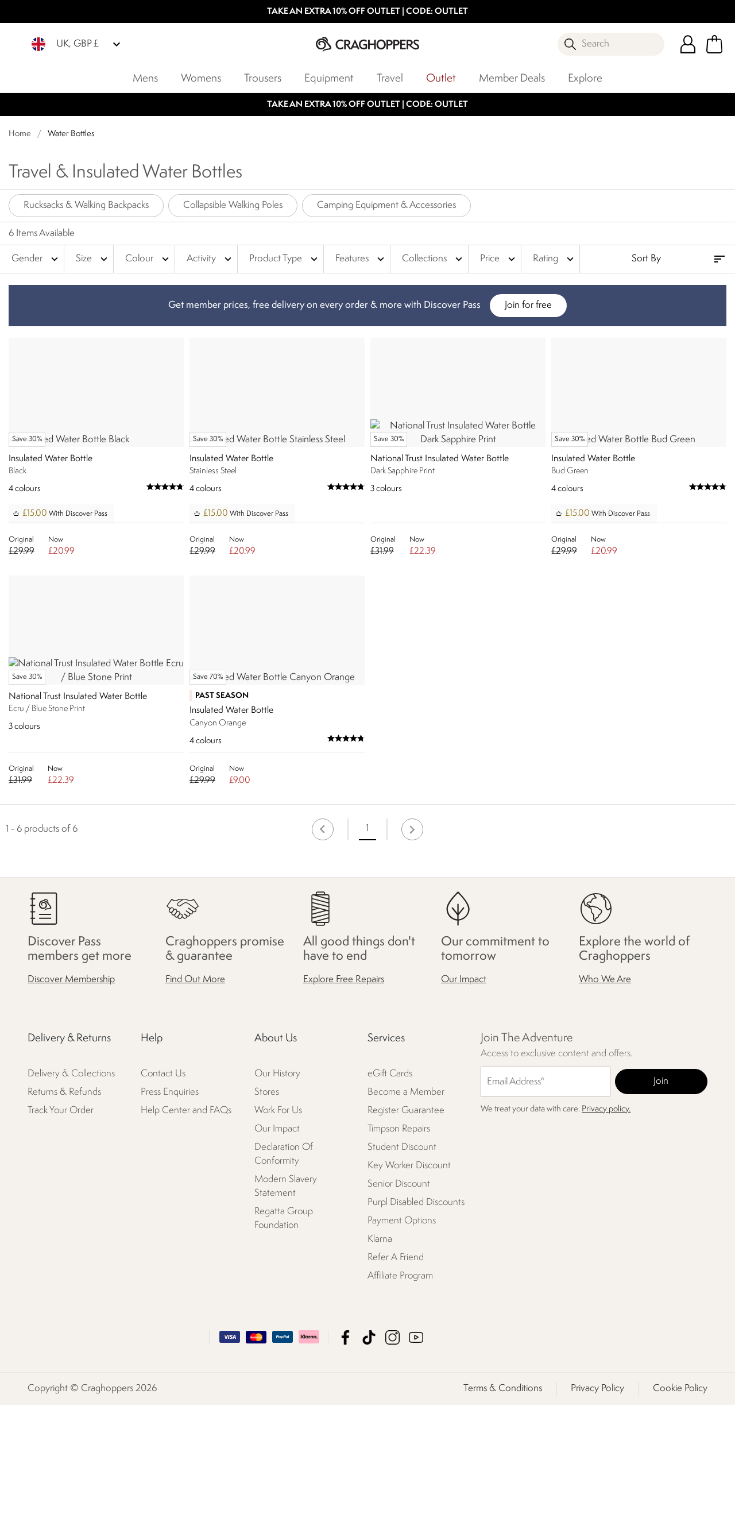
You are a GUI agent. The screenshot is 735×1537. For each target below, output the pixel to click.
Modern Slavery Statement (285, 1319)
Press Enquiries (170, 1225)
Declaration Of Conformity (283, 1287)
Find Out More (195, 1112)
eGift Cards (390, 1206)
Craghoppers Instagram (392, 1469)
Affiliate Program (400, 1409)
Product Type (284, 259)
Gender (36, 259)
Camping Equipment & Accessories (386, 205)
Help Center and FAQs (186, 1243)
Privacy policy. (606, 1242)
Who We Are (605, 1112)
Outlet (441, 78)
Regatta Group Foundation (283, 1351)
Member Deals (512, 78)
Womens (201, 78)
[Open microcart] (714, 44)
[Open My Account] (688, 44)
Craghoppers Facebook (345, 1469)
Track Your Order (61, 1243)
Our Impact (463, 1112)
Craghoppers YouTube (416, 1469)
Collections (433, 259)
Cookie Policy (680, 1521)
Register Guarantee (406, 1243)
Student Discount (402, 1280)
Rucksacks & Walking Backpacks (86, 205)
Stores (266, 1225)
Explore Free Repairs (343, 1112)
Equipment (329, 78)
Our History (277, 1206)
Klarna (380, 1372)
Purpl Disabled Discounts (416, 1335)
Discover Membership (71, 1112)
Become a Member (406, 1225)
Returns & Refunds (64, 1225)
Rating (555, 259)
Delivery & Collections (71, 1206)
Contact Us (163, 1206)
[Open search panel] (611, 44)
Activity (210, 259)
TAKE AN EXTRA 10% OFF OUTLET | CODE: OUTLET (367, 11)
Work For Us (278, 1243)
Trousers (262, 78)
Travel (390, 78)
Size (93, 259)
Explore (585, 78)
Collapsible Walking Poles (233, 205)
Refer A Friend (396, 1390)
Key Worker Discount (409, 1298)
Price (499, 259)
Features (361, 259)
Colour (148, 259)
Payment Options (402, 1353)
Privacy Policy (597, 1521)
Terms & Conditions (502, 1521)
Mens (145, 78)
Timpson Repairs (399, 1261)
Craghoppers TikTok (369, 1469)
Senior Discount (399, 1317)
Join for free (528, 305)
